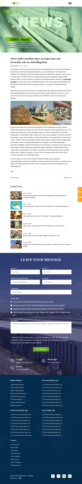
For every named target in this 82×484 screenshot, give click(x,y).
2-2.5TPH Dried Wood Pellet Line (21, 414)
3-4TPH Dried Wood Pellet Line (20, 420)
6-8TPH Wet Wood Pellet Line (51, 399)
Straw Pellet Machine (17, 387)
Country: (45, 278)
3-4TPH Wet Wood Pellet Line (51, 390)
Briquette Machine (16, 405)
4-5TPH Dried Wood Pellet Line (20, 423)
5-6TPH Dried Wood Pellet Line (20, 426)
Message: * (15, 320)
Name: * (14, 268)
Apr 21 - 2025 (23, 66)
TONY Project (15, 459)
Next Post (67, 177)
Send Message (41, 349)
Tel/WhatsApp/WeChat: (20, 278)
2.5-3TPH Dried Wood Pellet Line (21, 417)
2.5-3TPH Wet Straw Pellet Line (52, 420)
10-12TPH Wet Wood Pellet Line (52, 405)
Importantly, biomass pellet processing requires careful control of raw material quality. (46, 245)
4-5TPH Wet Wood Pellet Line (51, 393)
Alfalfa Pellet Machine (17, 390)
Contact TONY (15, 444)
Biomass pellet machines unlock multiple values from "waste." (42, 235)
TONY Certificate (16, 462)
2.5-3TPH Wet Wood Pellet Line (52, 387)
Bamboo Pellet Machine (18, 396)
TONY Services (15, 453)
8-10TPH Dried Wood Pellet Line (21, 432)
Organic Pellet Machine (18, 402)
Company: (15, 288)
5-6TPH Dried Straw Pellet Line (52, 435)
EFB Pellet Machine (17, 399)
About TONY (14, 447)
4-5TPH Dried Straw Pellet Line (52, 429)
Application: (15, 298)
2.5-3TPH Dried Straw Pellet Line (52, 423)
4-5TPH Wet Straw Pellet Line (51, 426)
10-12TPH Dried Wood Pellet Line (21, 435)
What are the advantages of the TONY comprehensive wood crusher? (44, 226)
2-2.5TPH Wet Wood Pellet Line (52, 384)
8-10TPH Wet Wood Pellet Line (52, 402)
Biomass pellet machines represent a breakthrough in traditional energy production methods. (44, 196)
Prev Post (14, 177)
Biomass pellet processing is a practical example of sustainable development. (46, 206)
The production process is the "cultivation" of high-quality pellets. (43, 216)
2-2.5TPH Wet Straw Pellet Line (52, 414)
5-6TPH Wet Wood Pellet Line (51, 396)
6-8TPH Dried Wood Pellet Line (20, 429)
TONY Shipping (15, 456)
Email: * (45, 268)
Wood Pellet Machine (17, 384)
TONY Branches (16, 465)
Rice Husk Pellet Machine (18, 393)
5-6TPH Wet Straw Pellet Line (51, 432)
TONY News (14, 450)
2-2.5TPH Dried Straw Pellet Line (52, 417)
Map (20, 478)
